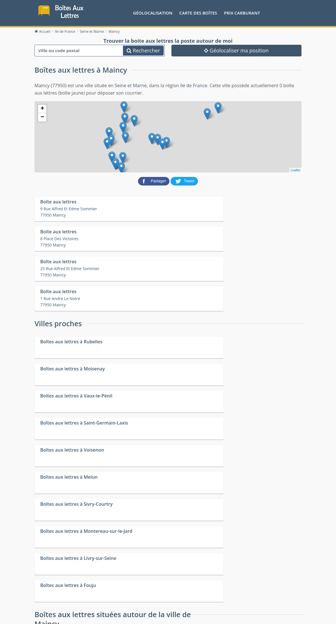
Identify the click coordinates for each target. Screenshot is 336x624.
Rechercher (143, 51)
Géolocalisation (152, 13)
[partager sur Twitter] (184, 182)
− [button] (42, 118)
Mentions (107, 609)
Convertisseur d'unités (252, 577)
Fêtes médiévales (247, 584)
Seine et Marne (131, 86)
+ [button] (42, 110)
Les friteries (175, 584)
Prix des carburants (183, 577)
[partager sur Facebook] (154, 182)
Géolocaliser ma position (236, 51)
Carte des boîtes (198, 13)
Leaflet (295, 171)
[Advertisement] (168, 530)
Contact (90, 609)
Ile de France (193, 86)
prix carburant (242, 13)
